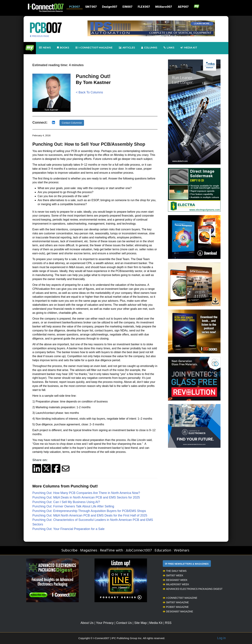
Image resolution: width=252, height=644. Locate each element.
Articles (127, 47)
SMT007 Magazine (176, 602)
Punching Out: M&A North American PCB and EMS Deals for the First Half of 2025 (89, 515)
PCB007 (74, 7)
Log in (221, 638)
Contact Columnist (72, 122)
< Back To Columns (89, 92)
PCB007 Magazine (176, 607)
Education (163, 550)
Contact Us (124, 623)
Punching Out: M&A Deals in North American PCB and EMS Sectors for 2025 (86, 497)
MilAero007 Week (176, 584)
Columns (149, 47)
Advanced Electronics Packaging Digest (192, 589)
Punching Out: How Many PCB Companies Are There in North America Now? (86, 493)
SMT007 (91, 7)
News (45, 47)
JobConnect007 (138, 550)
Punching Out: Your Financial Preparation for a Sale (68, 529)
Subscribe (69, 550)
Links (168, 47)
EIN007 (127, 7)
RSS (168, 623)
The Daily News (175, 570)
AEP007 (183, 7)
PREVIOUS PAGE (39, 36)
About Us (86, 623)
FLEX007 (144, 7)
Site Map (140, 623)
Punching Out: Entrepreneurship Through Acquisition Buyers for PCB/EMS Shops (89, 511)
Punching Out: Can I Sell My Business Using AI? (66, 502)
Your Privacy (105, 623)
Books (63, 47)
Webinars (181, 550)
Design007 (109, 7)
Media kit (189, 47)
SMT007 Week (173, 575)
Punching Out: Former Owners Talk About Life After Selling (73, 506)
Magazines (88, 550)
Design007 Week (175, 580)
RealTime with (111, 550)
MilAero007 (163, 7)
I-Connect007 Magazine (94, 47)
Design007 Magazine (178, 611)
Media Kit (155, 623)
